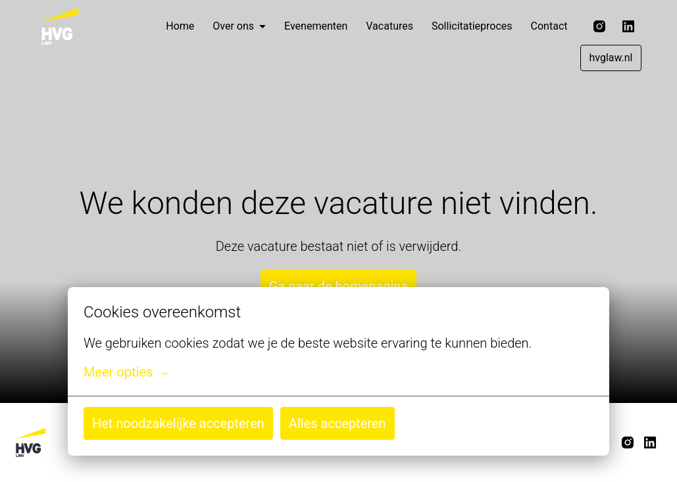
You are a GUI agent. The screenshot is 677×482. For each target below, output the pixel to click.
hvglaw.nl (610, 57)
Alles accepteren (337, 423)
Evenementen (315, 26)
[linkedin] (628, 26)
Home (180, 26)
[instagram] (599, 26)
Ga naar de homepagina (339, 286)
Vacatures (389, 26)
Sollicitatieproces (472, 26)
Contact (549, 26)
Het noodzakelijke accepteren (178, 423)
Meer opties (126, 372)
